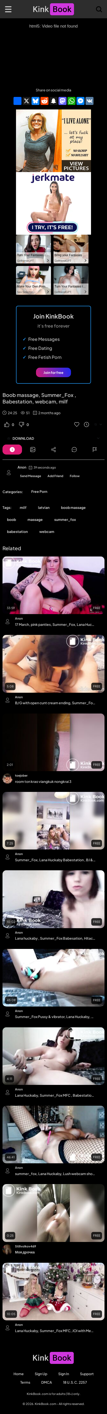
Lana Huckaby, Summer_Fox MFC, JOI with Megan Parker (55, 1330)
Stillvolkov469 (25, 1246)
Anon (22, 467)
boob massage (73, 507)
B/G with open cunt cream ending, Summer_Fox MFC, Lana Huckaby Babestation (55, 702)
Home (19, 1373)
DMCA (46, 1382)
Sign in (63, 1373)
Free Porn (39, 491)
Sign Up (41, 1373)
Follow (75, 476)
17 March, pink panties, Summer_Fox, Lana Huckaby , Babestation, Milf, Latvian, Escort (55, 624)
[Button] (12, 450)
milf (23, 507)
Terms (25, 1382)
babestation (17, 531)
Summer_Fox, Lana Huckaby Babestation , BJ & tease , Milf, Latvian (55, 860)
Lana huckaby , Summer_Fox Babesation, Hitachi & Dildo (55, 938)
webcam (46, 531)
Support (87, 1373)
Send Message (30, 476)
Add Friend (55, 476)
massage (35, 519)
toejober (21, 775)
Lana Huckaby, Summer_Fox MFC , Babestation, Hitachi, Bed (55, 1095)
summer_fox (65, 519)
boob (11, 519)
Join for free (54, 372)
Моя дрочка (25, 1252)
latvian (44, 507)
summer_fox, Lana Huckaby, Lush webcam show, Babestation (55, 1173)
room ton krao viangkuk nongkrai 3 (43, 781)
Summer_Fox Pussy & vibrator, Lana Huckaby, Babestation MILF (55, 1016)
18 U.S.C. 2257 (75, 1382)
